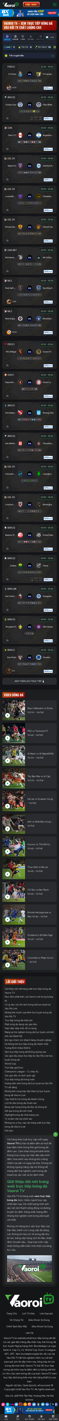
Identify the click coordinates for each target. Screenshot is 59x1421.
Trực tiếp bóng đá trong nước (20, 1079)
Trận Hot (25, 47)
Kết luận (9, 1130)
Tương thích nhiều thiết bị (17, 1048)
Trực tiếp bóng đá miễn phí (18, 1020)
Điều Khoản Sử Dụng (39, 1320)
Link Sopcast (46, 1313)
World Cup (10, 1063)
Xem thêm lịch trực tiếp (30, 681)
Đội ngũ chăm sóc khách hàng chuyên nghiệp (28, 1040)
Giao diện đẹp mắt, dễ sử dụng (21, 1028)
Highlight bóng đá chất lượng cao (22, 1115)
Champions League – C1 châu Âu (21, 1071)
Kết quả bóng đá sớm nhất (18, 1111)
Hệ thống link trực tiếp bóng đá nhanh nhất (26, 1044)
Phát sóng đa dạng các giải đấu (21, 1024)
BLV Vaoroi (43, 47)
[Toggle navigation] (55, 4)
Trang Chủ (11, 1313)
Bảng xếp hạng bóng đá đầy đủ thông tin (26, 1107)
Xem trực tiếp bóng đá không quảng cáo (25, 1052)
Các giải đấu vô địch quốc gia (20, 1075)
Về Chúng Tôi (16, 1320)
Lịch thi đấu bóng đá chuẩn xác (21, 1103)
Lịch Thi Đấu (28, 1313)
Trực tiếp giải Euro (14, 1067)
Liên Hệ (29, 1333)
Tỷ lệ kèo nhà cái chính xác (18, 1119)
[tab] (7, 37)
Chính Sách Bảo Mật (16, 1326)
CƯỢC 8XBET (31, 4)
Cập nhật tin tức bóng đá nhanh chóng (24, 1099)
